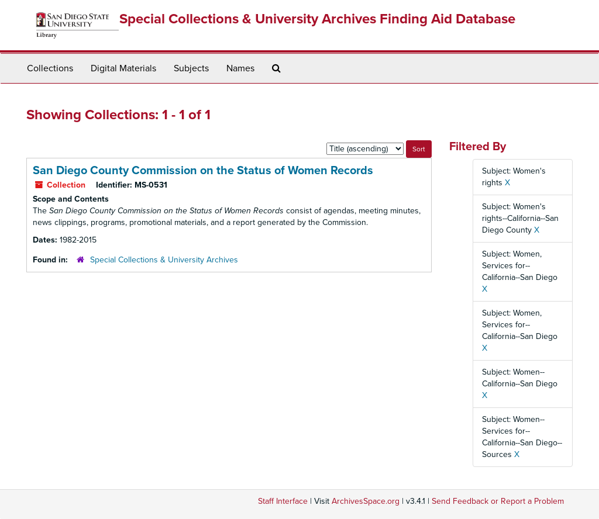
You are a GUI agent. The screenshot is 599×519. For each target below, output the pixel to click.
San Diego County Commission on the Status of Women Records (203, 171)
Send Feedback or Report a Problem (498, 501)
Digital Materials (123, 68)
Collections (50, 68)
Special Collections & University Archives (164, 260)
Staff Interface (283, 501)
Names (240, 68)
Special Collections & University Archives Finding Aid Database (317, 19)
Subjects (191, 68)
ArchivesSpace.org (366, 501)
